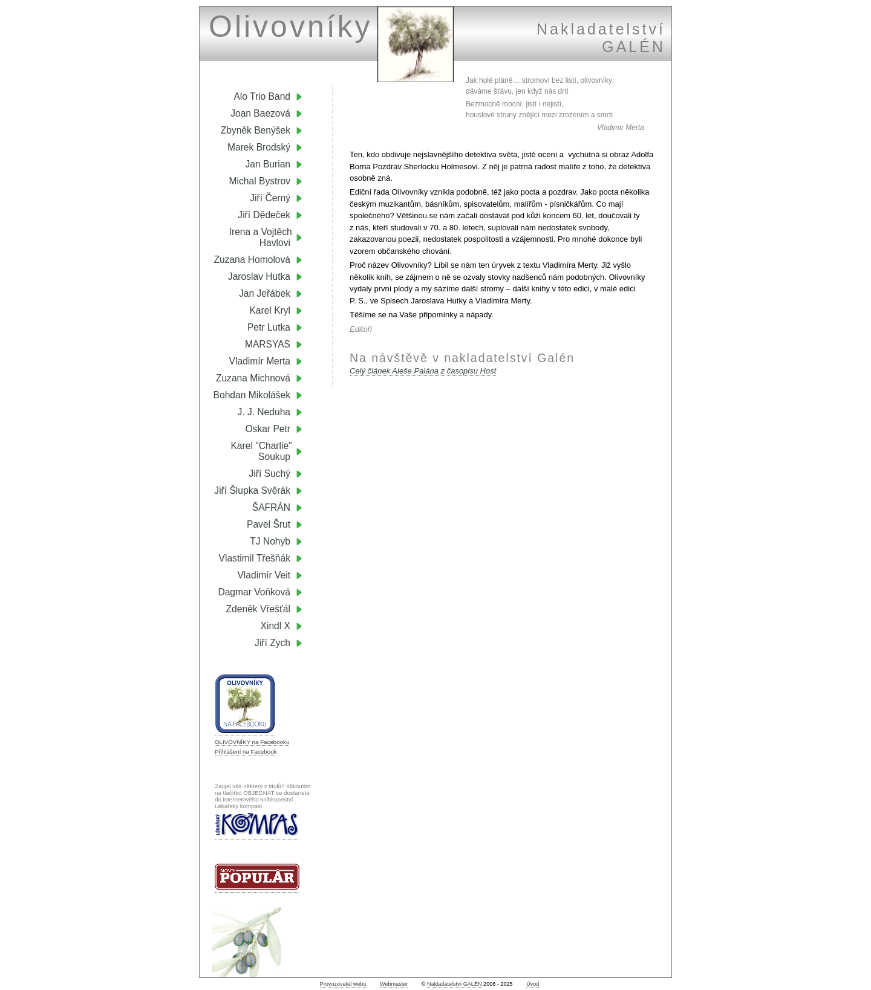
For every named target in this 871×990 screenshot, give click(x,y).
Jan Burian (267, 164)
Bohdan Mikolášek (252, 395)
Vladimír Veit (263, 575)
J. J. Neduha (263, 412)
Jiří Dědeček (264, 215)
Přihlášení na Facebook (245, 751)
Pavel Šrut (268, 524)
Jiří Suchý (269, 473)
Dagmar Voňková (254, 592)
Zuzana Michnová (253, 378)
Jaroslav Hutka (259, 276)
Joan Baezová (260, 113)
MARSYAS (267, 344)
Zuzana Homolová (252, 259)
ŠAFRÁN (271, 507)
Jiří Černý (270, 198)
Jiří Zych (272, 643)
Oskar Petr (267, 429)
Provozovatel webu (343, 984)
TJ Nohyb (270, 541)
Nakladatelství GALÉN (454, 984)
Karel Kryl (269, 310)
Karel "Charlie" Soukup (266, 451)
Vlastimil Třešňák (254, 558)
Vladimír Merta (259, 361)
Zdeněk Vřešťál (258, 609)
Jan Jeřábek (264, 293)
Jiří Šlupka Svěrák (252, 490)
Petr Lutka (268, 327)
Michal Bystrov (259, 181)
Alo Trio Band (261, 96)
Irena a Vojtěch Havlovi (265, 237)
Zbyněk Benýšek (255, 130)
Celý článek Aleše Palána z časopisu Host (423, 370)
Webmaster (394, 984)
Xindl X (275, 626)
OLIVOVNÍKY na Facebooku (252, 742)
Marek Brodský (258, 147)
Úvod (532, 984)
